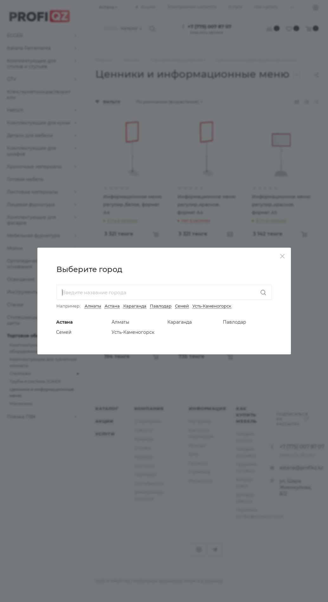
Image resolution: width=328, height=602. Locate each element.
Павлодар (160, 305)
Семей (182, 305)
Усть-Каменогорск (211, 305)
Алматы (93, 305)
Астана (112, 305)
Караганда (134, 305)
